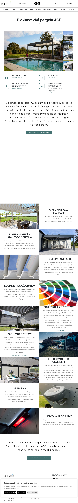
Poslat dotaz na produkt (39, 458)
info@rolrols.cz (56, 4)
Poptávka (47, 9)
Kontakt (72, 9)
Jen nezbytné (21, 492)
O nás (20, 9)
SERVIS (55, 9)
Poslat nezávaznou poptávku (39, 132)
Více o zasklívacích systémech (19, 355)
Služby (38, 9)
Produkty (29, 9)
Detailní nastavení (32, 492)
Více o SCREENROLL (58, 331)
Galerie (63, 9)
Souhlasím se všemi (10, 492)
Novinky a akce (9, 9)
